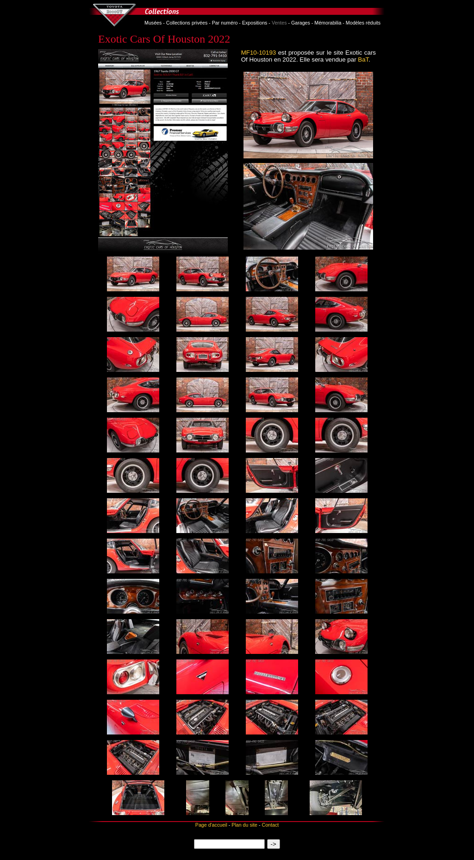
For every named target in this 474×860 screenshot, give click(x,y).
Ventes (279, 22)
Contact (270, 825)
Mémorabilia (327, 22)
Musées (153, 22)
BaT (363, 59)
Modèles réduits (363, 22)
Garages (300, 22)
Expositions (255, 22)
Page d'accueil (211, 825)
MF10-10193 (258, 52)
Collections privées (186, 22)
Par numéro (225, 22)
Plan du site (244, 825)
